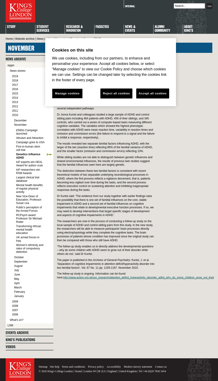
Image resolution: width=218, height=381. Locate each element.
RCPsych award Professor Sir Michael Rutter (29, 219)
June (17, 274)
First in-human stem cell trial (28, 148)
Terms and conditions (73, 366)
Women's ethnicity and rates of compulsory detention (29, 248)
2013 (15, 102)
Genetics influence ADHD (28, 156)
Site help (54, 366)
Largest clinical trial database (27, 179)
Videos (10, 346)
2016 (15, 89)
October (19, 257)
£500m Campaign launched (27, 132)
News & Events (130, 29)
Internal (130, 6)
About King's (188, 29)
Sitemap (43, 366)
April (17, 283)
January (19, 296)
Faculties (102, 27)
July (16, 270)
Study (11, 27)
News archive (45, 38)
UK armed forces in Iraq (28, 239)
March (18, 287)
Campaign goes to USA (30, 142)
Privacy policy (96, 366)
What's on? (16, 320)
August (18, 266)
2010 (15, 115)
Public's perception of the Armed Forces (29, 209)
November (20, 124)
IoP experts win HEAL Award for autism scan (29, 163)
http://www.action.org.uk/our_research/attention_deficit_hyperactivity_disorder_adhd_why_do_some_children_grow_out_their (138, 277)
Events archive (17, 332)
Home (9, 38)
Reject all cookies (116, 93)
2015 (15, 93)
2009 (15, 301)
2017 (15, 84)
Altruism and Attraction (29, 138)
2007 (15, 310)
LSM (10, 325)
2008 (15, 305)
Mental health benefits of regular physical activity (29, 189)
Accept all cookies (153, 93)
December (20, 120)
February (19, 291)
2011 (15, 110)
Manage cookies (67, 93)
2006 (15, 314)
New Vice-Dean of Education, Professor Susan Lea (28, 200)
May (16, 278)
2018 (15, 80)
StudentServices (43, 29)
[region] (110, 72)
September (20, 261)
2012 (15, 106)
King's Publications (20, 339)
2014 (15, 97)
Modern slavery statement (138, 366)
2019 (15, 76)
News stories (17, 70)
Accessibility (114, 366)
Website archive (25, 38)
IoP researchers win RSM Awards (28, 171)
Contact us (161, 366)
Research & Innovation (74, 29)
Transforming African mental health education (28, 230)
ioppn (10, 65)
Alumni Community (162, 29)
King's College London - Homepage (20, 11)
